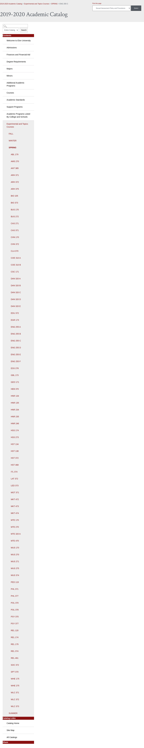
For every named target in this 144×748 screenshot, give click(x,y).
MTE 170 (15, 520)
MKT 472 (15, 499)
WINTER (12, 141)
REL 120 (14, 630)
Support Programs (15, 107)
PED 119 (15, 582)
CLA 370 (14, 251)
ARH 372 (15, 182)
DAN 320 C (16, 292)
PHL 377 (14, 596)
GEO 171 (15, 382)
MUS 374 (15, 575)
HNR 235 (15, 416)
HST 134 (15, 444)
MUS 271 (15, 561)
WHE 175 (15, 679)
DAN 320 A (16, 278)
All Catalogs (12, 737)
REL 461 (14, 658)
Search (23, 30)
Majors (10, 69)
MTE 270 (15, 527)
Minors (10, 76)
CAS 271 (15, 223)
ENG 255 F (16, 361)
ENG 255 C (16, 341)
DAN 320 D (16, 299)
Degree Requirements (16, 62)
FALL (11, 134)
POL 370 (15, 603)
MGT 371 (15, 492)
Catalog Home (13, 723)
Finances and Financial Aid (18, 54)
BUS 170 (15, 210)
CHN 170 (15, 237)
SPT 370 (14, 672)
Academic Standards (16, 100)
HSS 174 (15, 430)
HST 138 (15, 451)
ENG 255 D (16, 347)
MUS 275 (15, 568)
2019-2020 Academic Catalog (11, 4)
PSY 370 (15, 617)
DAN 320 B (16, 285)
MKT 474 (15, 513)
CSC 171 (15, 272)
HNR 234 (15, 410)
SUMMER (13, 713)
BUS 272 (15, 216)
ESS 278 (15, 368)
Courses (10, 93)
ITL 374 (14, 472)
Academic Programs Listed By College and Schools (18, 115)
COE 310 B (16, 265)
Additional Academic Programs (15, 84)
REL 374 (14, 651)
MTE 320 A (16, 534)
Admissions (12, 47)
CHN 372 (15, 244)
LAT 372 (14, 479)
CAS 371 (15, 230)
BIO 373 (14, 203)
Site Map (10, 730)
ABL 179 (14, 154)
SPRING (54, 4)
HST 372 (15, 458)
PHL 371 (14, 589)
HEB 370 (15, 389)
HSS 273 (15, 437)
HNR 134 (15, 396)
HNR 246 (15, 423)
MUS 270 (15, 554)
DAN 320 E (16, 306)
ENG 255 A (16, 327)
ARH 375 (15, 189)
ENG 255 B (16, 334)
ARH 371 (15, 175)
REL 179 (14, 644)
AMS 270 (15, 161)
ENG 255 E (16, 354)
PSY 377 (15, 623)
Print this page (96, 3)
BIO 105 (14, 196)
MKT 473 (15, 506)
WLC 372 (15, 699)
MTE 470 (15, 541)
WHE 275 (15, 686)
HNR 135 (15, 403)
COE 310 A (16, 258)
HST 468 (15, 465)
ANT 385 (15, 168)
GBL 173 (15, 375)
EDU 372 (15, 313)
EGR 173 (15, 320)
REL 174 (14, 637)
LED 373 (14, 485)
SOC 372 (15, 665)
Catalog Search (8, 25)
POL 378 (15, 610)
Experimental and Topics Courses (36, 4)
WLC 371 (15, 692)
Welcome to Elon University (19, 40)
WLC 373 (15, 706)
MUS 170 (15, 548)
